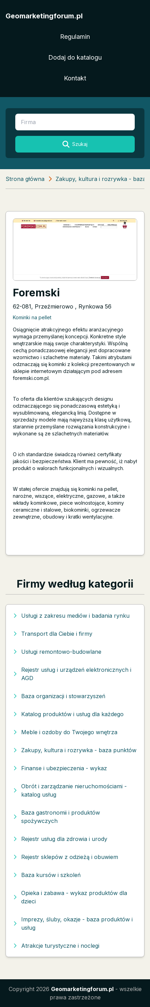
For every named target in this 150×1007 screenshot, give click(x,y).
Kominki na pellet (32, 317)
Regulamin (75, 36)
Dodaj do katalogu (75, 57)
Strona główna (25, 178)
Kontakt (75, 78)
